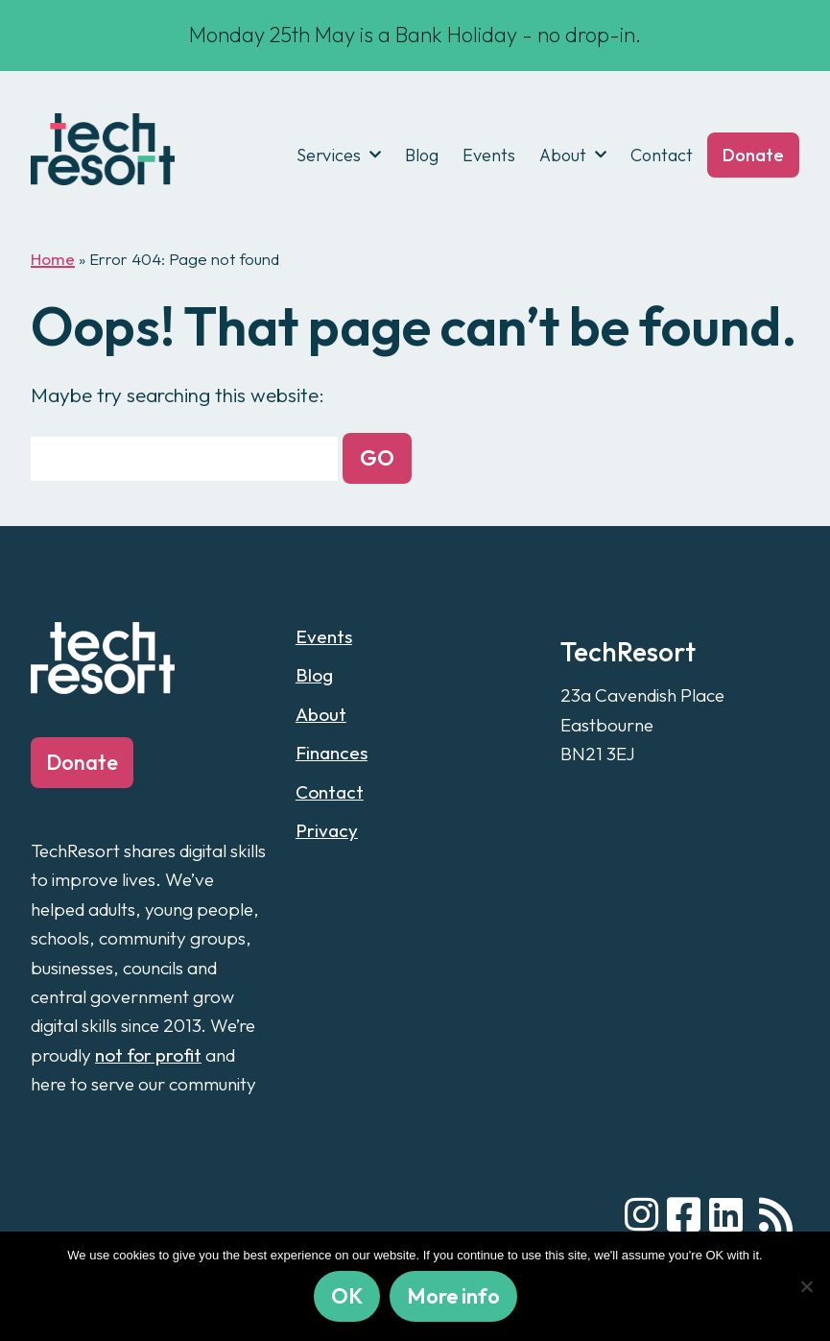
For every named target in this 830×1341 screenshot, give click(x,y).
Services (328, 155)
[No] (806, 1286)
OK (347, 1295)
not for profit (148, 1054)
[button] (377, 458)
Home (53, 259)
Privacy (327, 830)
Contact (661, 155)
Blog (422, 155)
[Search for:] (184, 459)
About (562, 155)
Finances (332, 752)
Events (488, 155)
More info (453, 1295)
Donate (753, 155)
